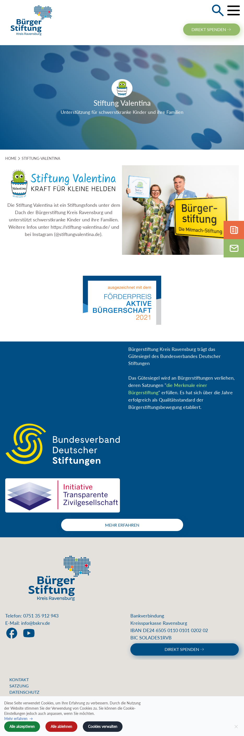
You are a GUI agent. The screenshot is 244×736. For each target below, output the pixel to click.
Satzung (19, 685)
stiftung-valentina (41, 158)
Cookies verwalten (102, 726)
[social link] (11, 633)
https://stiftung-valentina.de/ (81, 227)
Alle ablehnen (61, 726)
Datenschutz (24, 692)
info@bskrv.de (35, 623)
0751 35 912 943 (41, 616)
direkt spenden (211, 29)
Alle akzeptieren (22, 726)
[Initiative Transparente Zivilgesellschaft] (62, 495)
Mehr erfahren (122, 524)
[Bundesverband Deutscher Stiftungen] (62, 444)
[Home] (31, 20)
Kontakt (19, 679)
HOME (10, 158)
